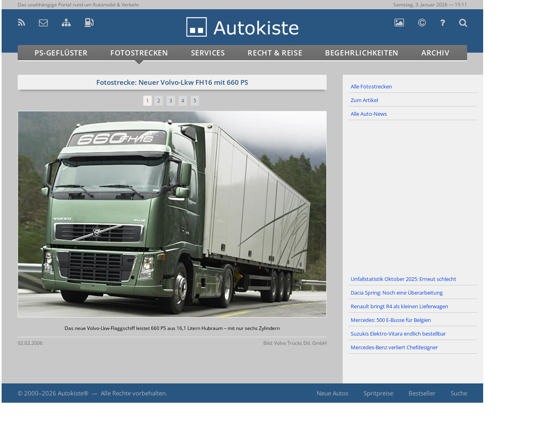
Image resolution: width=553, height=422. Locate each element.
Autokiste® (73, 393)
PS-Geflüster (61, 52)
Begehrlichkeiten (361, 52)
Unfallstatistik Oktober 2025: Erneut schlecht (403, 279)
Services (208, 52)
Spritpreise (378, 393)
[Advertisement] (413, 196)
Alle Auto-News (369, 113)
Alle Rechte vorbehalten (133, 393)
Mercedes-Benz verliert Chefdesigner (394, 347)
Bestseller (422, 393)
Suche (459, 393)
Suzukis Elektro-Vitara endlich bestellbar (398, 333)
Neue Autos (332, 393)
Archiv (435, 52)
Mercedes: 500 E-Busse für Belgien (391, 320)
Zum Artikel (364, 100)
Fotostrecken (139, 52)
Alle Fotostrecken (371, 86)
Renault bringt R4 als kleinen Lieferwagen (399, 306)
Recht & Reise (275, 52)
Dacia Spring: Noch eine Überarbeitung (397, 292)
